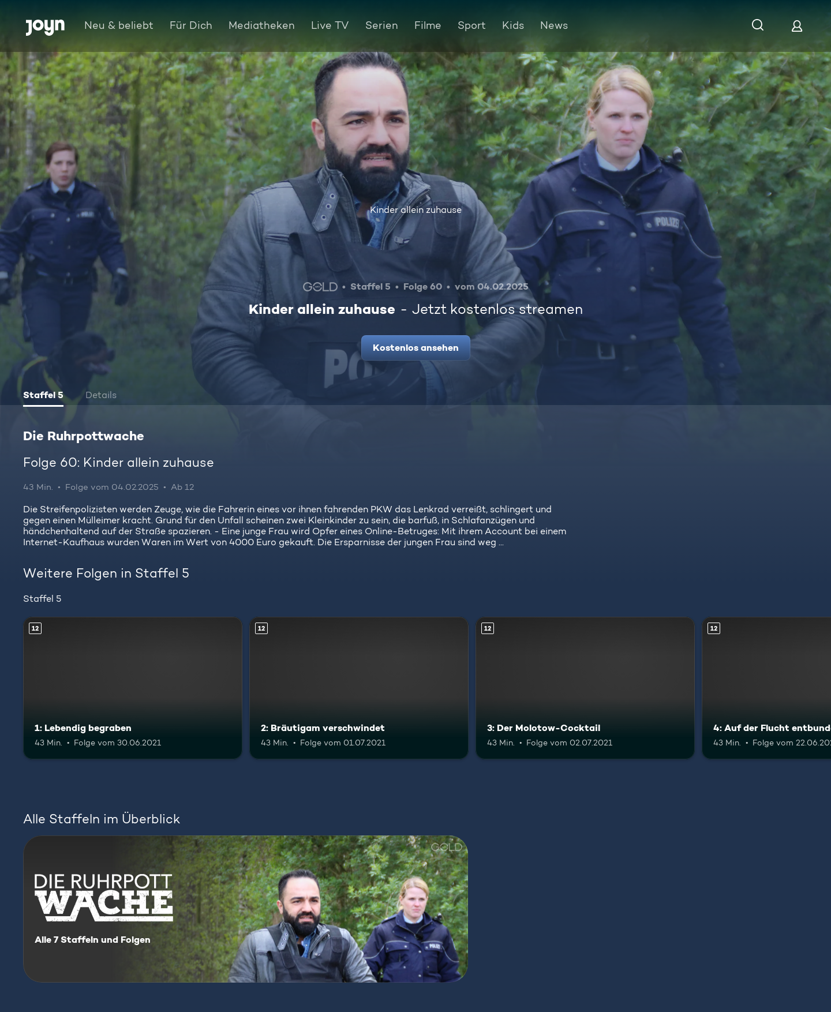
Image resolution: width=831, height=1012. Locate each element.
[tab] (43, 396)
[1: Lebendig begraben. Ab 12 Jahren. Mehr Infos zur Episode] (132, 688)
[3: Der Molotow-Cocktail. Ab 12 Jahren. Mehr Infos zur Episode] (585, 688)
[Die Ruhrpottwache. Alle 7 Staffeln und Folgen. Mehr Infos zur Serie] (245, 909)
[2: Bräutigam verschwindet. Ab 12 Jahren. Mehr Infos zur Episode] (359, 688)
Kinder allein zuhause (416, 209)
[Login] (797, 26)
